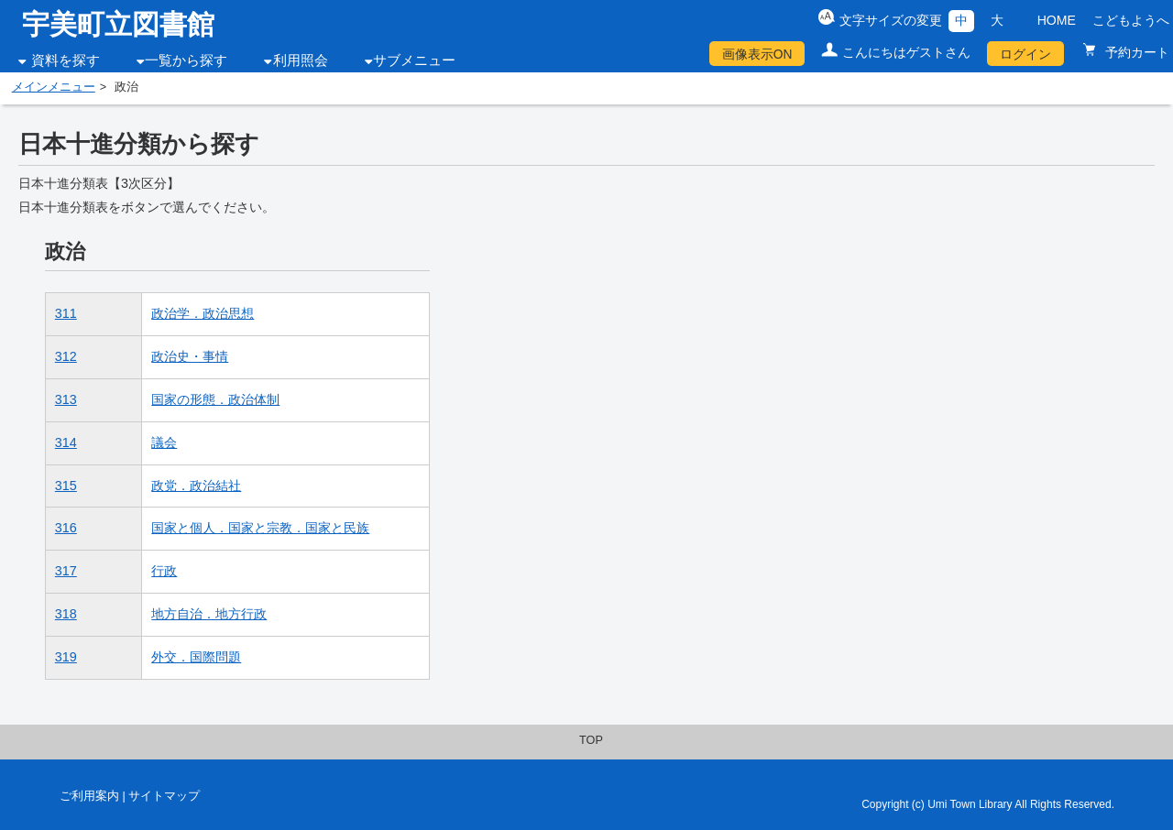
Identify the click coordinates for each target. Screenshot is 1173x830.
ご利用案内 (89, 796)
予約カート (1135, 52)
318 (66, 613)
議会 (164, 442)
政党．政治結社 (196, 485)
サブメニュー (414, 60)
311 (66, 313)
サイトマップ (164, 796)
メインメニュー (53, 87)
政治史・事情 (189, 356)
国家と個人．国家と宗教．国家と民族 (260, 527)
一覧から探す (186, 60)
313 (66, 399)
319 (66, 657)
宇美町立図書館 (118, 24)
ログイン (1025, 54)
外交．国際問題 (196, 657)
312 (66, 356)
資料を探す (65, 60)
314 (66, 442)
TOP (591, 740)
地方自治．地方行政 (209, 613)
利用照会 (300, 60)
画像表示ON (757, 54)
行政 (164, 570)
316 (66, 527)
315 (66, 485)
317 (66, 570)
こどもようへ (1130, 20)
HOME (1056, 20)
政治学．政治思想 (202, 313)
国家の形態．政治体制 (215, 399)
